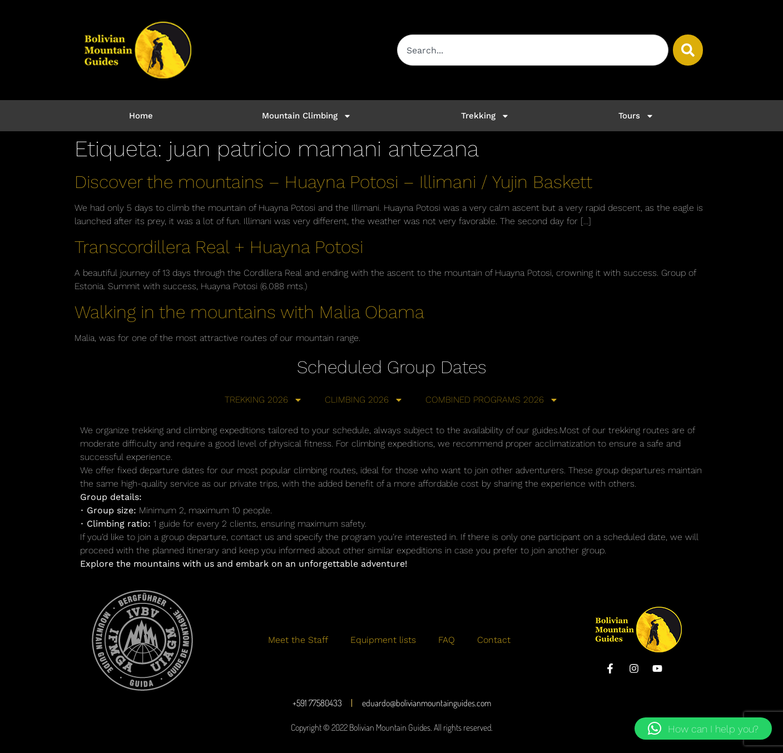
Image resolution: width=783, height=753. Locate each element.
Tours (636, 116)
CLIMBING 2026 (364, 400)
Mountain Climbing (306, 116)
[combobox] (532, 50)
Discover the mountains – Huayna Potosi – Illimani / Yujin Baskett (333, 181)
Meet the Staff (298, 640)
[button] (703, 728)
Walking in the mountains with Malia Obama (249, 312)
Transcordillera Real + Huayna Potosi (219, 246)
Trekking (485, 116)
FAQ (446, 640)
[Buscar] (688, 50)
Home (141, 116)
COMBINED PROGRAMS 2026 (491, 400)
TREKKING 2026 (264, 400)
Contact (494, 640)
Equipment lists (383, 640)
